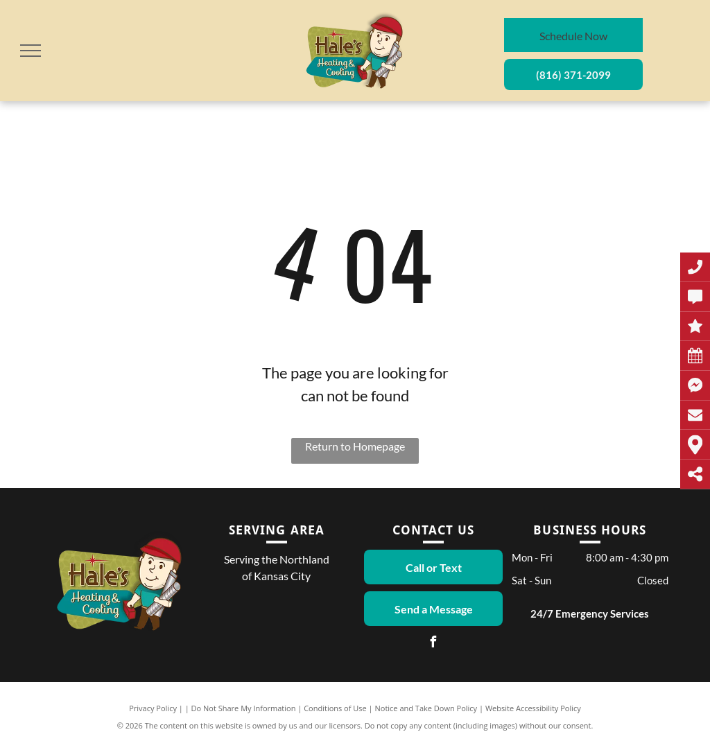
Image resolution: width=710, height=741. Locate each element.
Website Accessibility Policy (533, 708)
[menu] (30, 51)
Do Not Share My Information (243, 708)
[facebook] (433, 643)
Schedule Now (573, 35)
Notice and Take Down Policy (426, 708)
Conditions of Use (335, 708)
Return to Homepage (355, 446)
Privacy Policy (153, 708)
